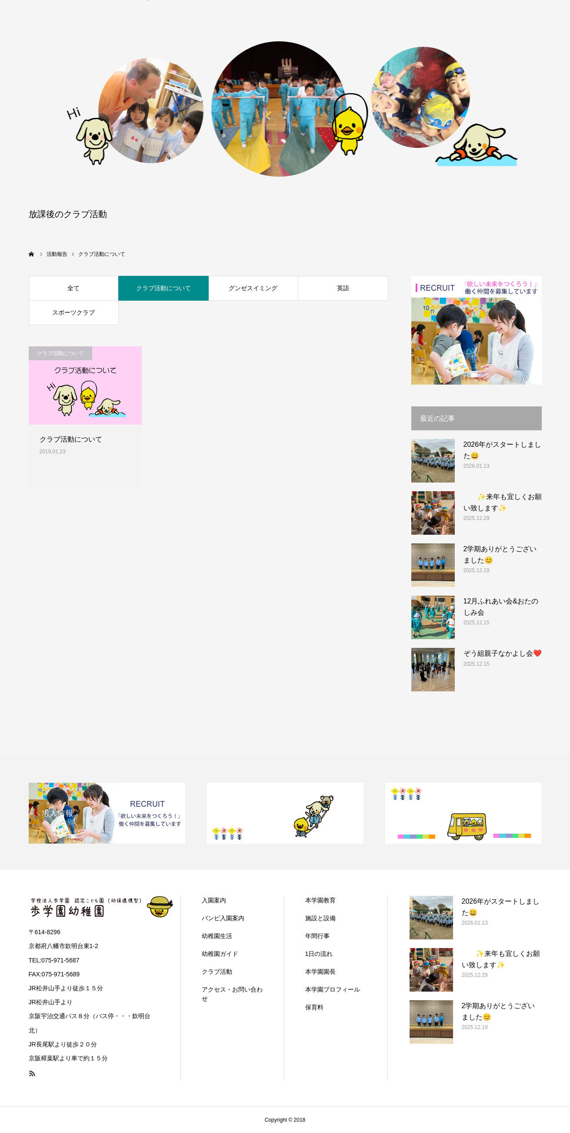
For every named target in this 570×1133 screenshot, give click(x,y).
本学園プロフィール (332, 989)
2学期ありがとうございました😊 (500, 554)
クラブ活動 (217, 971)
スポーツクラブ (73, 312)
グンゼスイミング (253, 288)
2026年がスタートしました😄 (502, 450)
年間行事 (317, 935)
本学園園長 (320, 971)
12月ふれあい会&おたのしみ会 (500, 606)
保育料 (314, 1007)
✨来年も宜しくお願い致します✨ (502, 502)
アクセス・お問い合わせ (232, 994)
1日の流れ (319, 953)
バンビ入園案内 (223, 918)
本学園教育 (320, 900)
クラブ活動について (163, 288)
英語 (343, 288)
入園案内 (214, 900)
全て (73, 288)
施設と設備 (320, 918)
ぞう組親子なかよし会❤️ (502, 653)
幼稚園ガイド (220, 953)
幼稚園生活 (217, 935)
